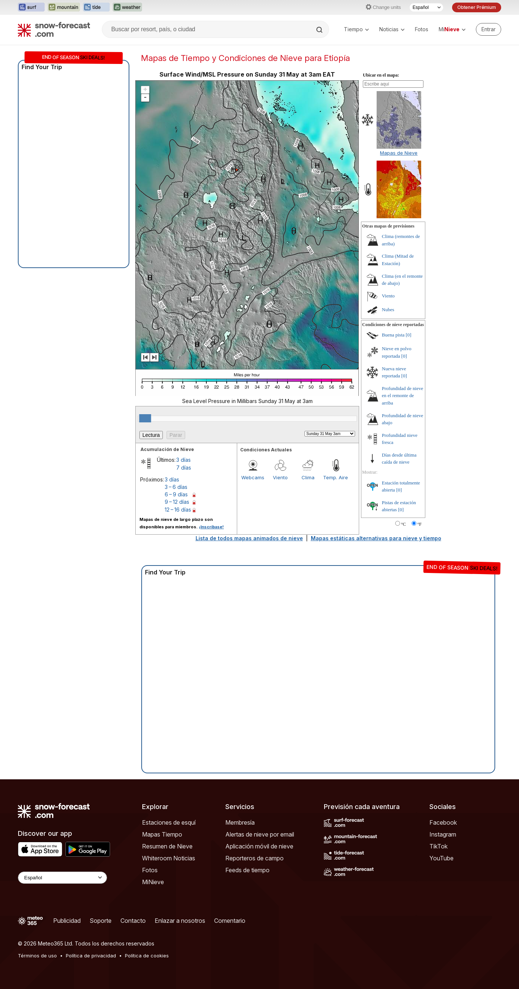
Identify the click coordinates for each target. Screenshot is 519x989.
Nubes (388, 309)
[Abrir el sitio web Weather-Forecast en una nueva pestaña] (127, 7)
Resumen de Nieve (167, 846)
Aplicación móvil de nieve (259, 846)
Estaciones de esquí (169, 822)
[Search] (320, 29)
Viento (280, 477)
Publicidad (67, 920)
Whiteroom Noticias (168, 858)
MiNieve (153, 882)
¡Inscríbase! (211, 526)
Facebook (443, 822)
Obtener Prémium (476, 7)
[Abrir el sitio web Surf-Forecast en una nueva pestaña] (31, 7)
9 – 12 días (177, 502)
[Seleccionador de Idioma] (426, 7)
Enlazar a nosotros (180, 920)
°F (420, 524)
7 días (183, 467)
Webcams (252, 477)
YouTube (441, 858)
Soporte (101, 920)
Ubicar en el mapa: (381, 75)
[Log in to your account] (488, 29)
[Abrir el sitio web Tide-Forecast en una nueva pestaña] (96, 7)
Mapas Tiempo (162, 834)
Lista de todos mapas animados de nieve (249, 538)
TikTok (438, 846)
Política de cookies (147, 956)
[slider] (145, 418)
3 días (183, 460)
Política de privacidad (91, 956)
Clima (308, 477)
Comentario (229, 920)
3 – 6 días (176, 487)
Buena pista (393, 335)
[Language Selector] (62, 878)
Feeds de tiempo (247, 870)
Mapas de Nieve (399, 153)
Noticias (391, 29)
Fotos (421, 29)
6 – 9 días (176, 494)
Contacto (133, 920)
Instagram (442, 834)
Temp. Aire (335, 477)
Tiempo (356, 29)
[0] (408, 335)
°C (403, 524)
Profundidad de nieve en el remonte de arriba (402, 396)
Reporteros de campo (254, 858)
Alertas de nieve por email (259, 834)
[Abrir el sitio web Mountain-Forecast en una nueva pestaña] (64, 7)
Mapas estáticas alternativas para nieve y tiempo (376, 538)
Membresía (240, 822)
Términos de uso (37, 956)
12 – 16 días (178, 509)
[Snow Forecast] (54, 29)
